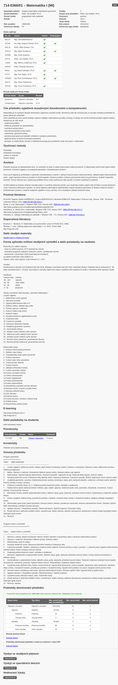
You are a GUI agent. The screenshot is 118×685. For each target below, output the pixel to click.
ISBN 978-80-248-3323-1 (32, 202)
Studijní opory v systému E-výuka (16, 238)
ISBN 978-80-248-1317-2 (72, 210)
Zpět (115, 5)
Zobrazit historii (12, 638)
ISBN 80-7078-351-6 (76, 215)
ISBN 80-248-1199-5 (61, 204)
